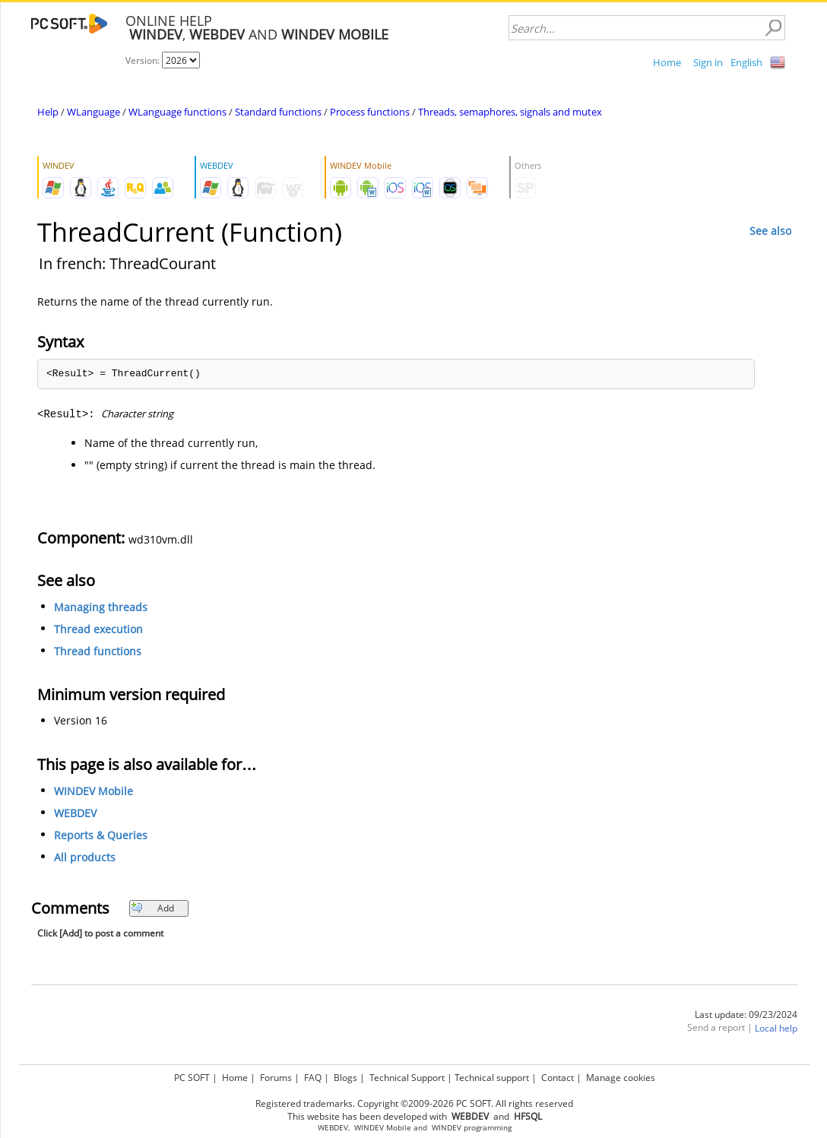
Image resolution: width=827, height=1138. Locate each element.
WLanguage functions (177, 112)
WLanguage (93, 112)
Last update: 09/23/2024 (746, 1014)
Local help (776, 1028)
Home (667, 62)
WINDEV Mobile (93, 791)
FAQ (313, 1077)
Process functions (370, 112)
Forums (276, 1077)
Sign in (708, 62)
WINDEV (446, 1128)
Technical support (492, 1077)
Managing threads (100, 607)
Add (152, 908)
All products (85, 857)
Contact (557, 1077)
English (746, 62)
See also (770, 230)
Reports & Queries (100, 835)
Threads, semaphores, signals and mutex (510, 112)
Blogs (345, 1077)
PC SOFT (192, 1077)
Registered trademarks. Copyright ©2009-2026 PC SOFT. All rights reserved (414, 1103)
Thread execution (98, 629)
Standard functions (278, 112)
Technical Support (407, 1077)
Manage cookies (620, 1077)
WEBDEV (75, 813)
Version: (143, 60)
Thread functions (97, 651)
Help (48, 112)
